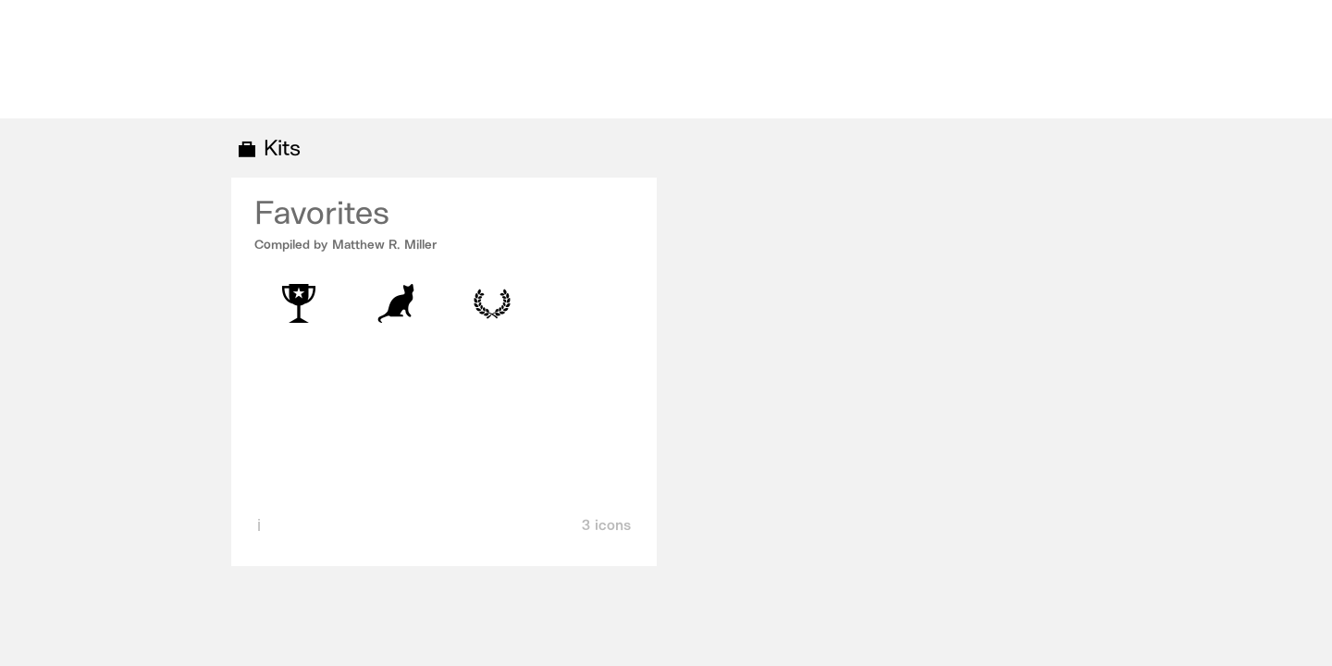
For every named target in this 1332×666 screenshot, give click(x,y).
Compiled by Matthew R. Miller (345, 245)
